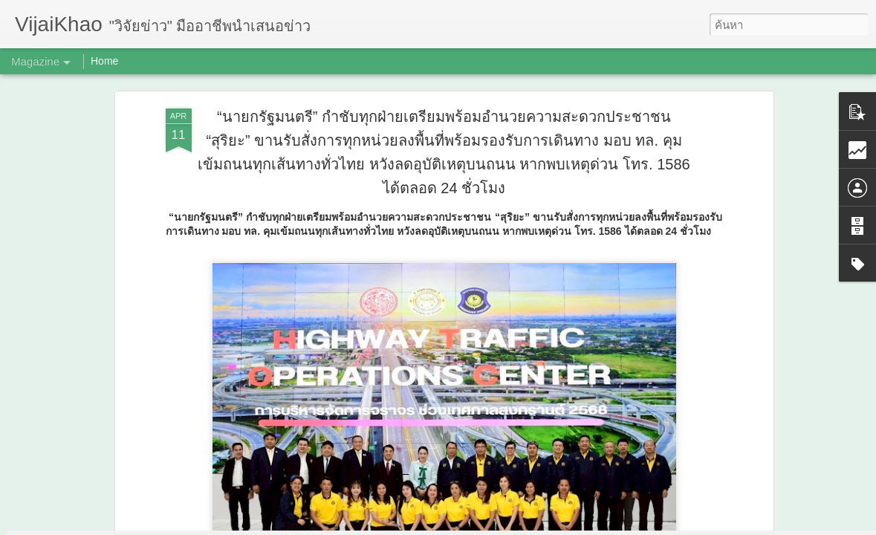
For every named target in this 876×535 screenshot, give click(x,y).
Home (104, 61)
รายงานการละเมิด (532, 524)
